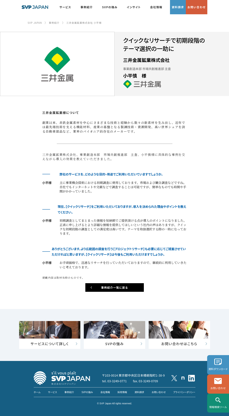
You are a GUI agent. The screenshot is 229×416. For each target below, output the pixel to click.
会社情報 (156, 7)
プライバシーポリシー (184, 392)
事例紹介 (87, 7)
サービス (65, 7)
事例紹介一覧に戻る (114, 287)
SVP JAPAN (35, 22)
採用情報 (122, 392)
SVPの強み (110, 7)
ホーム (37, 392)
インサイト (134, 7)
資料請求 (178, 7)
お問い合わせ (197, 7)
